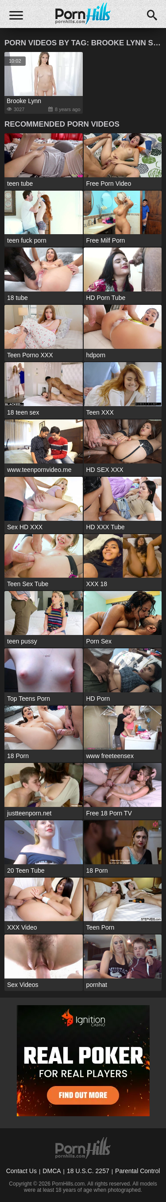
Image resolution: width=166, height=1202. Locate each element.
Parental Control (137, 1170)
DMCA (51, 1170)
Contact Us (21, 1170)
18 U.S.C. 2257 (88, 1170)
